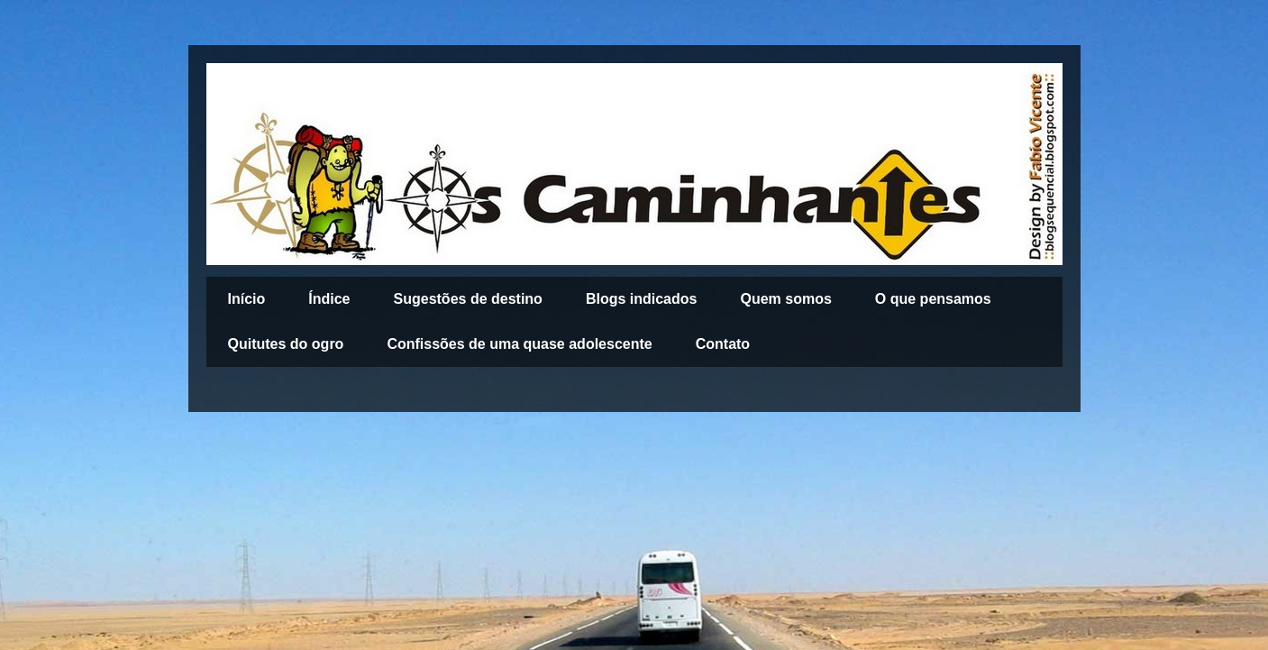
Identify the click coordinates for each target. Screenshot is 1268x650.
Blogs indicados (642, 299)
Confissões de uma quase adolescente (519, 344)
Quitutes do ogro (286, 344)
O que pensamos (933, 299)
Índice (329, 299)
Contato (723, 344)
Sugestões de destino (468, 299)
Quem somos (785, 299)
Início (247, 299)
